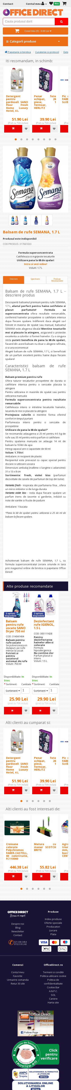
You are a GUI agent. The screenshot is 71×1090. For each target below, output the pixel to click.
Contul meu (17, 972)
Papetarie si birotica (18, 52)
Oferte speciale (53, 923)
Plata (53, 934)
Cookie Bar (53, 987)
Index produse (53, 919)
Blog (17, 927)
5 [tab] (38, 139)
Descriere (14, 279)
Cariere (53, 998)
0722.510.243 (20, 944)
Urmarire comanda (18, 979)
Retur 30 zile (18, 983)
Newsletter (18, 931)
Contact (17, 935)
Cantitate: (25, 684)
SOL (53, 995)
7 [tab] (50, 139)
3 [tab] (27, 139)
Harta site (53, 1002)
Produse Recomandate (57, 280)
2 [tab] (21, 139)
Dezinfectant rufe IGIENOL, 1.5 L (44, 624)
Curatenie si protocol (47, 52)
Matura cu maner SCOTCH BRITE (45, 847)
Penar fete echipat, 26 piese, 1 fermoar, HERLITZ (45, 102)
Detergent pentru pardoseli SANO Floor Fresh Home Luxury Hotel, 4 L (17, 103)
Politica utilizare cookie (53, 976)
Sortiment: (11, 684)
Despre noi (17, 923)
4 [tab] (33, 139)
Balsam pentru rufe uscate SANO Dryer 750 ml (16, 626)
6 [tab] (44, 139)
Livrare (53, 930)
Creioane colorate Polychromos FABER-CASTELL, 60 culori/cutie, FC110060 (17, 851)
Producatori (53, 926)
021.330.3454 (20, 942)
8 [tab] (55, 139)
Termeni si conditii (53, 972)
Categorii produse (33, 41)
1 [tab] (16, 139)
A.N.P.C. (53, 991)
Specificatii (35, 279)
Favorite (17, 976)
